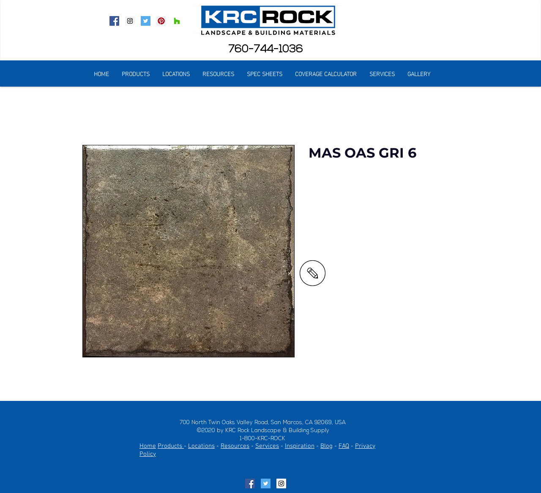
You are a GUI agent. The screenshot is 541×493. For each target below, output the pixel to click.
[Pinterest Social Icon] (161, 21)
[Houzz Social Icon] (177, 21)
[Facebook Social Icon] (114, 21)
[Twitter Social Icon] (145, 21)
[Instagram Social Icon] (130, 21)
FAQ (344, 446)
